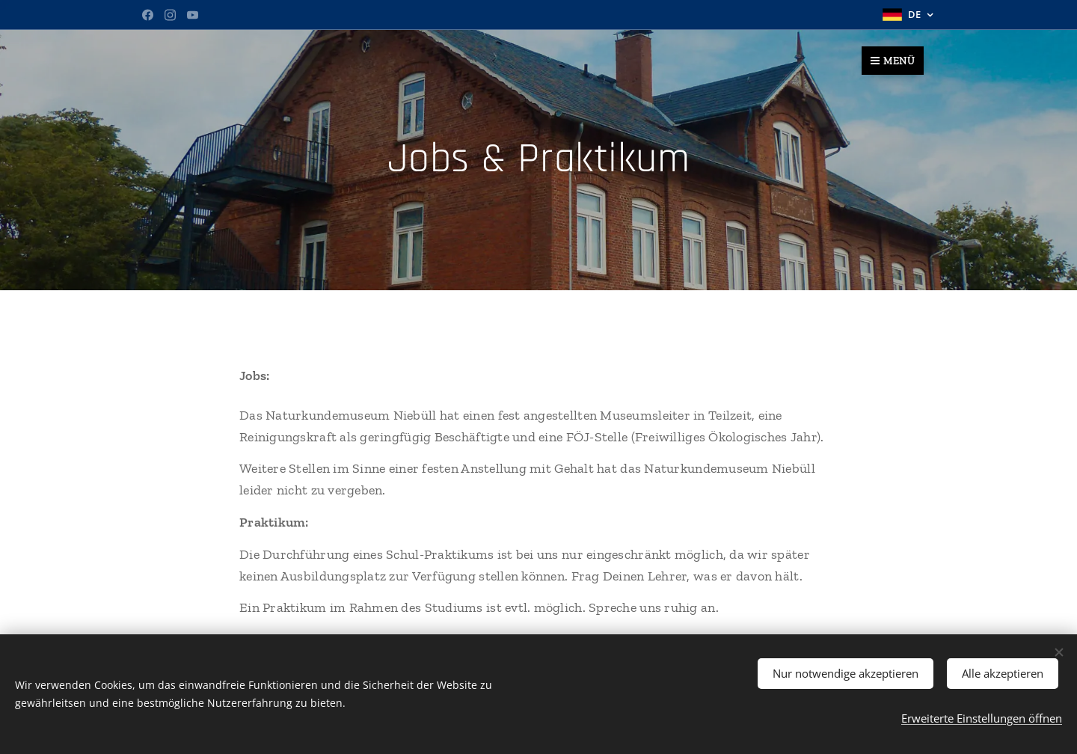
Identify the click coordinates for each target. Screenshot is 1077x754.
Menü (893, 61)
